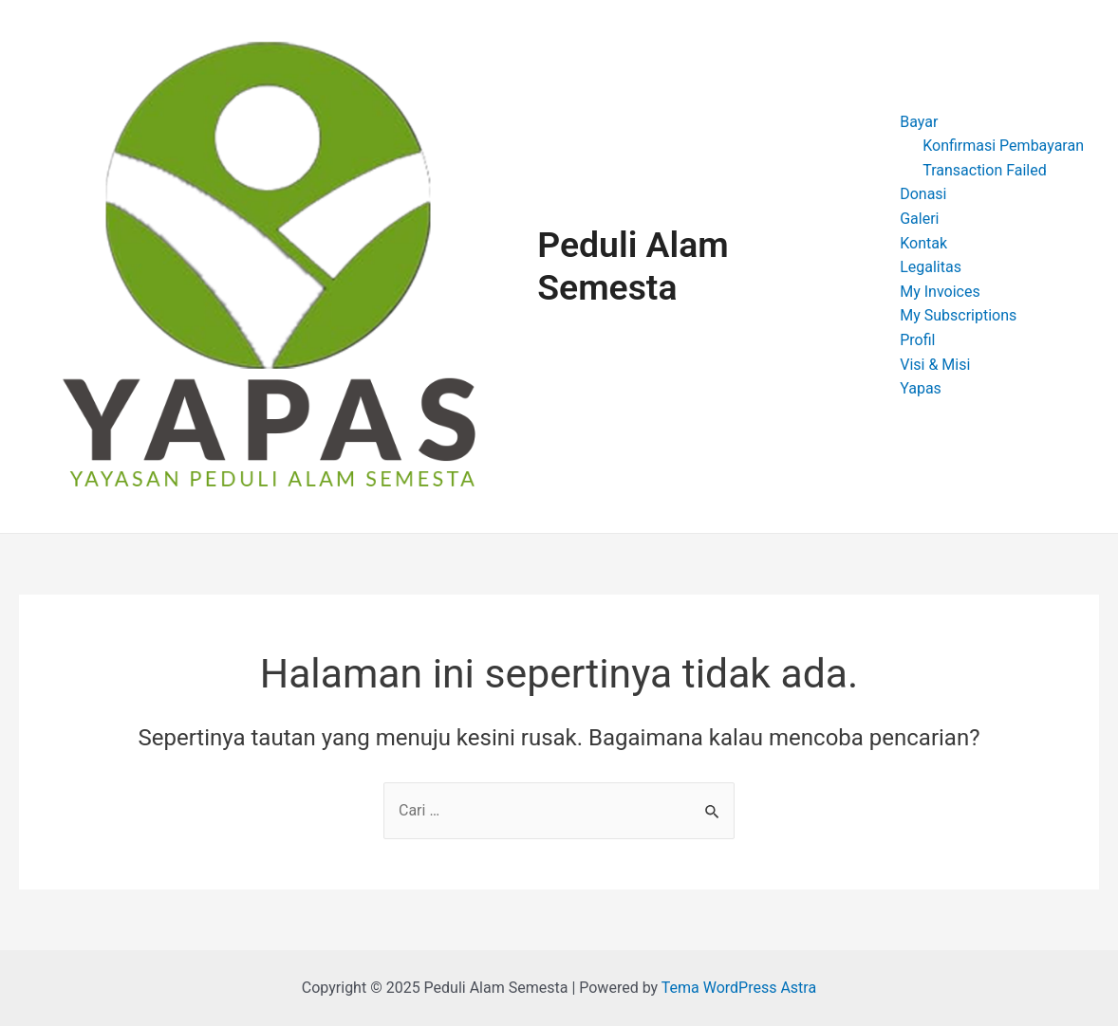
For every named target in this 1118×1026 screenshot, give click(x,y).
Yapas (920, 388)
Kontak (923, 243)
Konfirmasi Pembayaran (1003, 146)
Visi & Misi (935, 365)
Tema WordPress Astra (738, 988)
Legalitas (930, 267)
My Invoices (939, 292)
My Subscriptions (958, 315)
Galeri (919, 219)
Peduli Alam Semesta (632, 266)
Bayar (919, 122)
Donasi (923, 194)
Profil (917, 340)
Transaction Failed (984, 170)
